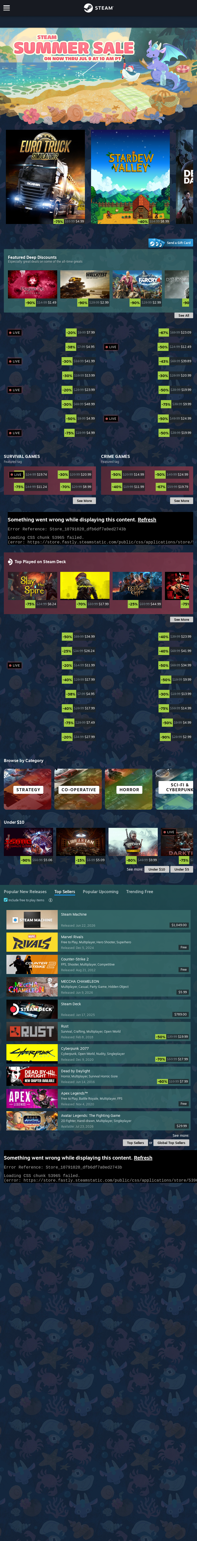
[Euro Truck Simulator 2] (45, 177)
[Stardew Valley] (130, 177)
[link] (32, 302)
